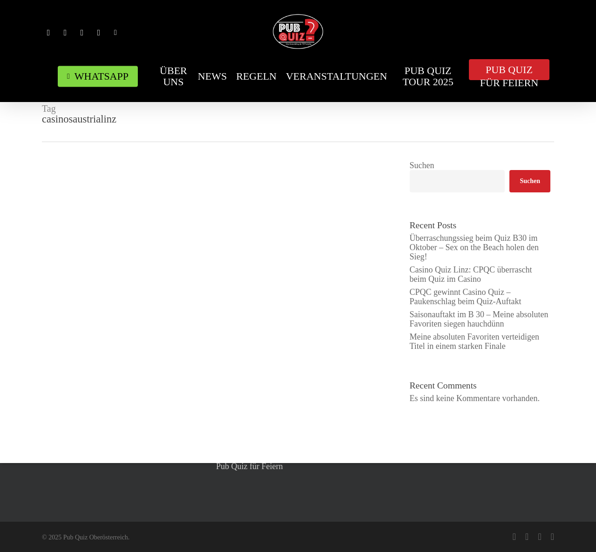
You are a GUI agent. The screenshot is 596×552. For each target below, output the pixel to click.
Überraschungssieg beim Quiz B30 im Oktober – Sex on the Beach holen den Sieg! (474, 247)
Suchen (422, 165)
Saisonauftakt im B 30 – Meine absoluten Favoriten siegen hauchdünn (479, 319)
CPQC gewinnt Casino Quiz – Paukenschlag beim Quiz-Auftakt (466, 296)
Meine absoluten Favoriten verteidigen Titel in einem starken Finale (474, 341)
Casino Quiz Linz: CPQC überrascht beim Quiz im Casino (471, 274)
